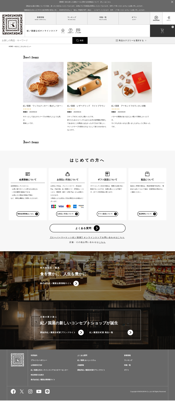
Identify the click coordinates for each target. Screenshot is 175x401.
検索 (82, 40)
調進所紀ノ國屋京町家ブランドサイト (58, 333)
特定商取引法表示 (37, 375)
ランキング (71, 17)
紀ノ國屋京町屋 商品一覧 (101, 333)
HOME (11, 46)
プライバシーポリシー (39, 361)
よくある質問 (83, 228)
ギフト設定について (105, 214)
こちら (102, 242)
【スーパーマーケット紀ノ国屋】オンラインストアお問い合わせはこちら (87, 238)
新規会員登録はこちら (25, 214)
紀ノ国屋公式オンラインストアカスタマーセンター (49, 370)
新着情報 (40, 17)
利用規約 (34, 356)
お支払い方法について (65, 214)
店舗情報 (80, 366)
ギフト (134, 17)
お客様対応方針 (36, 366)
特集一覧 (103, 17)
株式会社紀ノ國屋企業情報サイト (55, 283)
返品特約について (145, 214)
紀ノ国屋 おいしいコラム (86, 361)
